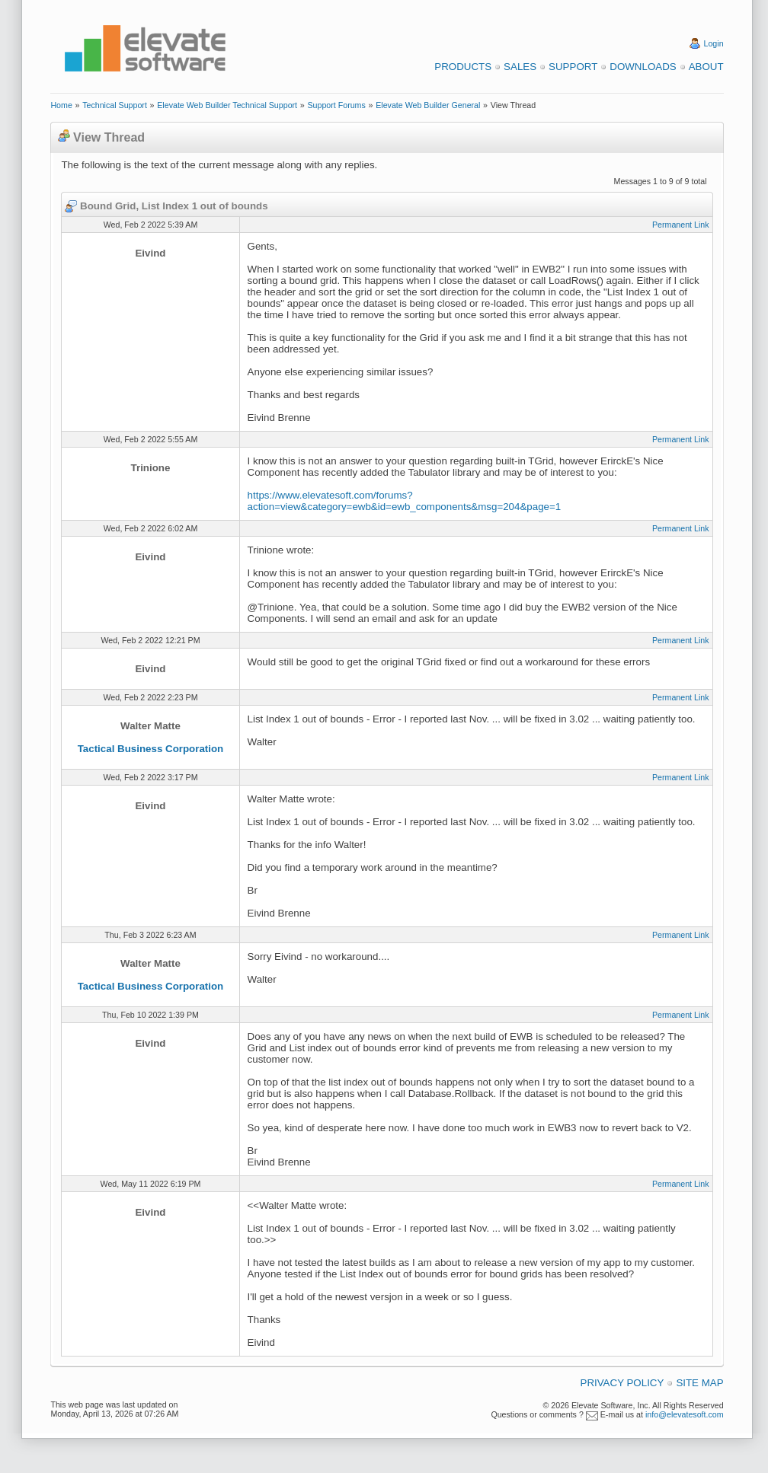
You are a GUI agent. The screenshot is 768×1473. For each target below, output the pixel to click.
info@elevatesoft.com (684, 1414)
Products (462, 66)
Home (61, 105)
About (706, 66)
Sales (520, 66)
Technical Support (114, 105)
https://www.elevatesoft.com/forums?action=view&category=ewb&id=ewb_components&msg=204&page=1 (405, 500)
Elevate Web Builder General (428, 105)
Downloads (643, 66)
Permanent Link (680, 224)
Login (714, 43)
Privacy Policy (622, 1383)
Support (573, 66)
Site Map (699, 1383)
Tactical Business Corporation (151, 748)
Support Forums (336, 105)
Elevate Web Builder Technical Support (227, 105)
